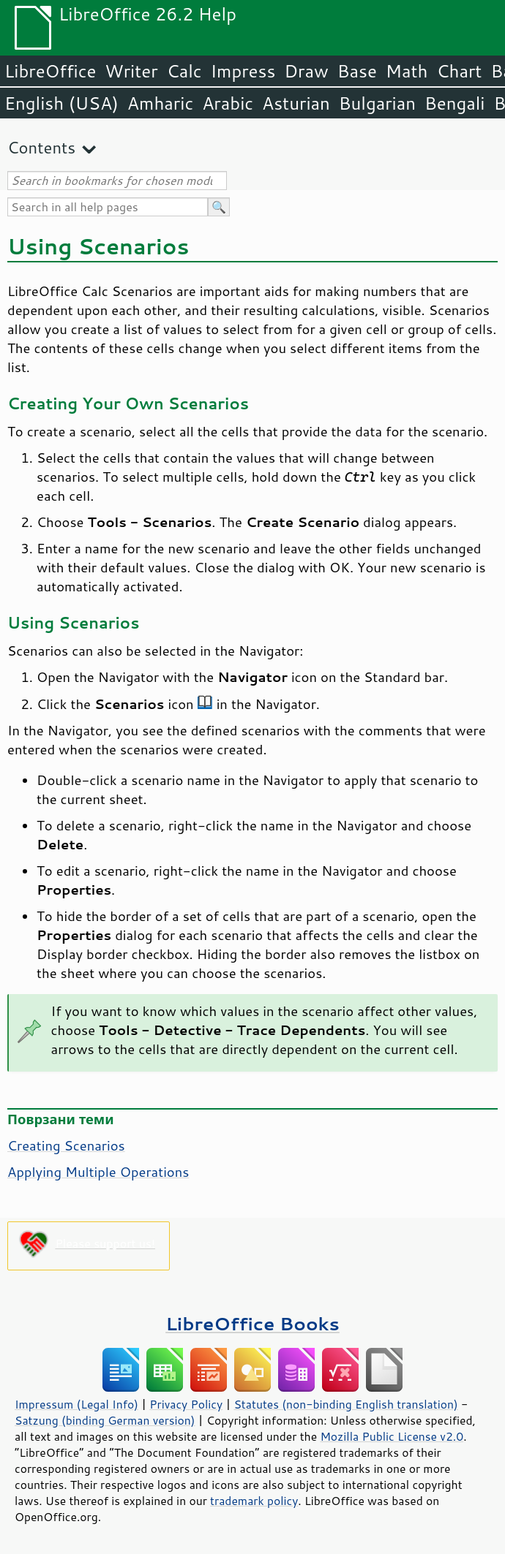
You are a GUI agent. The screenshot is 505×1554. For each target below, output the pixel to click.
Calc (184, 70)
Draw (306, 70)
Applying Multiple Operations (98, 1171)
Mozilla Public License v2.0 (391, 1436)
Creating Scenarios (66, 1145)
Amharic (160, 103)
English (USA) (61, 103)
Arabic (227, 103)
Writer (131, 70)
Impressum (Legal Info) (76, 1404)
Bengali (454, 103)
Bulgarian (377, 103)
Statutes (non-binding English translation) (345, 1404)
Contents (41, 147)
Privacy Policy (185, 1404)
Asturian (296, 103)
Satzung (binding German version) (105, 1420)
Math (407, 70)
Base (357, 70)
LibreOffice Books (252, 1323)
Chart (459, 70)
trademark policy (254, 1501)
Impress (243, 70)
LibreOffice (50, 70)
